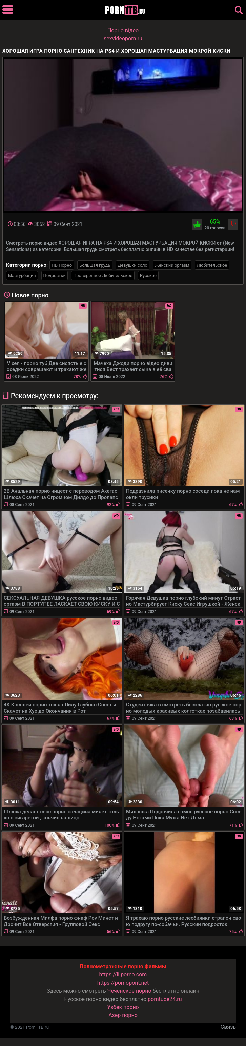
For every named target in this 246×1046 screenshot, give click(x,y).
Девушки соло (133, 265)
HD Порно (62, 265)
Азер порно (123, 1015)
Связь (228, 1027)
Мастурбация (22, 275)
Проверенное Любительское (102, 275)
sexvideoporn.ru (123, 38)
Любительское (212, 265)
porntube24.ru (165, 999)
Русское (148, 275)
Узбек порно (123, 1007)
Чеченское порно (129, 991)
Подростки (54, 275)
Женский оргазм (172, 265)
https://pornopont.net (123, 983)
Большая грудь (94, 265)
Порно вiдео (123, 30)
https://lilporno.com (123, 974)
